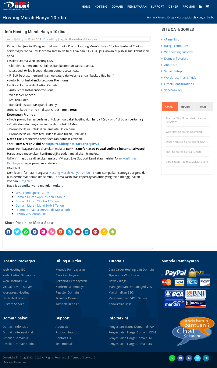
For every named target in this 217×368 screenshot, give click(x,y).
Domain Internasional (17, 332)
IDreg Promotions (175, 46)
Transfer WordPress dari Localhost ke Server (186, 120)
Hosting (101, 6)
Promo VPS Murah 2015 (31, 214)
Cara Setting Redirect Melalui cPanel (187, 162)
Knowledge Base (119, 304)
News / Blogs (117, 281)
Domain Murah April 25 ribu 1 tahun (40, 197)
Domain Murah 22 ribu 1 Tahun (37, 201)
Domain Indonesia (15, 327)
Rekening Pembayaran (71, 281)
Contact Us (63, 338)
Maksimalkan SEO (120, 292)
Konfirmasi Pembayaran (72, 287)
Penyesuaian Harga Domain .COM (131, 332)
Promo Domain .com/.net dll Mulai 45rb (42, 210)
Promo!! (188, 6)
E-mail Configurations (177, 84)
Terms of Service (81, 357)
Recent (186, 106)
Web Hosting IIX (13, 269)
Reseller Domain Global (19, 344)
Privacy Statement (15, 362)
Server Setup (171, 71)
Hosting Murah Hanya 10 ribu (69, 173)
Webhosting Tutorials (177, 52)
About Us (62, 327)
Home (86, 6)
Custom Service (13, 304)
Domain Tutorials (174, 58)
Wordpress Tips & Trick (178, 78)
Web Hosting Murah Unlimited (184, 132)
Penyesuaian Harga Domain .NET (131, 338)
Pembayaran (137, 6)
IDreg (20, 39)
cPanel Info (170, 39)
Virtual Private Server (17, 287)
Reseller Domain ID (16, 338)
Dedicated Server (14, 298)
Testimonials (64, 344)
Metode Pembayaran (70, 269)
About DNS (170, 65)
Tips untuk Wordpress (123, 275)
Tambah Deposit (67, 304)
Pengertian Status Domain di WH (131, 327)
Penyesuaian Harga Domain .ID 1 (131, 344)
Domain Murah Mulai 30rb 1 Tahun (39, 205)
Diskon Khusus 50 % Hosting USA (185, 142)
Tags (203, 106)
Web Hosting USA (15, 281)
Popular (169, 106)
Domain (117, 6)
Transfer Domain (67, 298)
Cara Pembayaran (68, 275)
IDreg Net (25, 181)
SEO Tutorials (172, 90)
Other (173, 6)
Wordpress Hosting (16, 292)
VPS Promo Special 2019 (32, 193)
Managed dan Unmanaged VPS (129, 287)
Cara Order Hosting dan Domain (130, 269)
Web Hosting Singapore (19, 275)
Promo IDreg (50, 39)
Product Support (67, 332)
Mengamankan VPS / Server (127, 298)
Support (157, 6)
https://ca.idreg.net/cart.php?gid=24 (72, 144)
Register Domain (67, 292)
